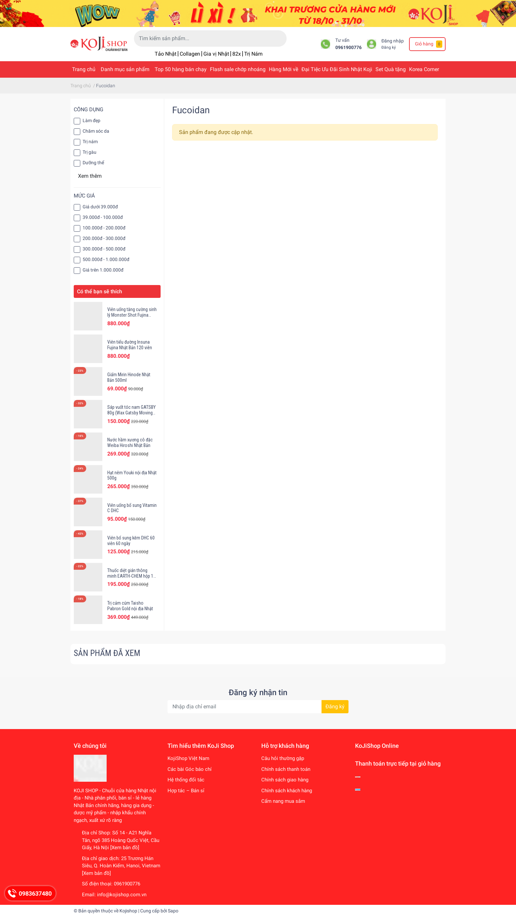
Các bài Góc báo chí (190, 769)
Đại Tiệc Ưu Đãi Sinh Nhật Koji (336, 69)
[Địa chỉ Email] (258, 706)
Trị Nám (253, 54)
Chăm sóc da (96, 131)
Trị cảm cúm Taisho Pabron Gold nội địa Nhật (130, 605)
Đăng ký (388, 47)
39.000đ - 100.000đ (103, 217)
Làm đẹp (91, 120)
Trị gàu (89, 152)
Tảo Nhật (165, 54)
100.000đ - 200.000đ (104, 227)
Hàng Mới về (283, 69)
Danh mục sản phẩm (125, 69)
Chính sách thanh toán (285, 769)
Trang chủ (83, 69)
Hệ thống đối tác (186, 780)
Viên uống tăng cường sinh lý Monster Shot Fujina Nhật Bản (132, 315)
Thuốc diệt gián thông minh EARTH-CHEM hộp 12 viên (131, 576)
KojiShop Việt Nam (188, 758)
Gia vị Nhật (216, 54)
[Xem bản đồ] (124, 848)
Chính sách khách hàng (286, 791)
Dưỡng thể (93, 162)
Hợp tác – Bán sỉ (186, 791)
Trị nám (90, 141)
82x (236, 54)
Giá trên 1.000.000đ (103, 270)
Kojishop (128, 910)
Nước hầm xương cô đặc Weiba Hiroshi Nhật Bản (130, 442)
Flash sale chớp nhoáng (238, 69)
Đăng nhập (392, 41)
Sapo (173, 910)
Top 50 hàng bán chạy (181, 69)
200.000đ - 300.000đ (104, 238)
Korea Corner (424, 69)
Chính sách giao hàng (284, 780)
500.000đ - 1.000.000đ (106, 259)
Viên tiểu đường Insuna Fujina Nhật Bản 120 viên (129, 344)
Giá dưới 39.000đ (100, 206)
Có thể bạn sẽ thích (99, 291)
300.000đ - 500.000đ (104, 248)
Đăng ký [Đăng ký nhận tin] (335, 706)
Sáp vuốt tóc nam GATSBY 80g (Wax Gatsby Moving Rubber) (131, 413)
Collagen (190, 54)
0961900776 (348, 47)
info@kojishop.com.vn (121, 895)
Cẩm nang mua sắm (283, 801)
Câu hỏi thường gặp (282, 758)
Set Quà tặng (390, 69)
